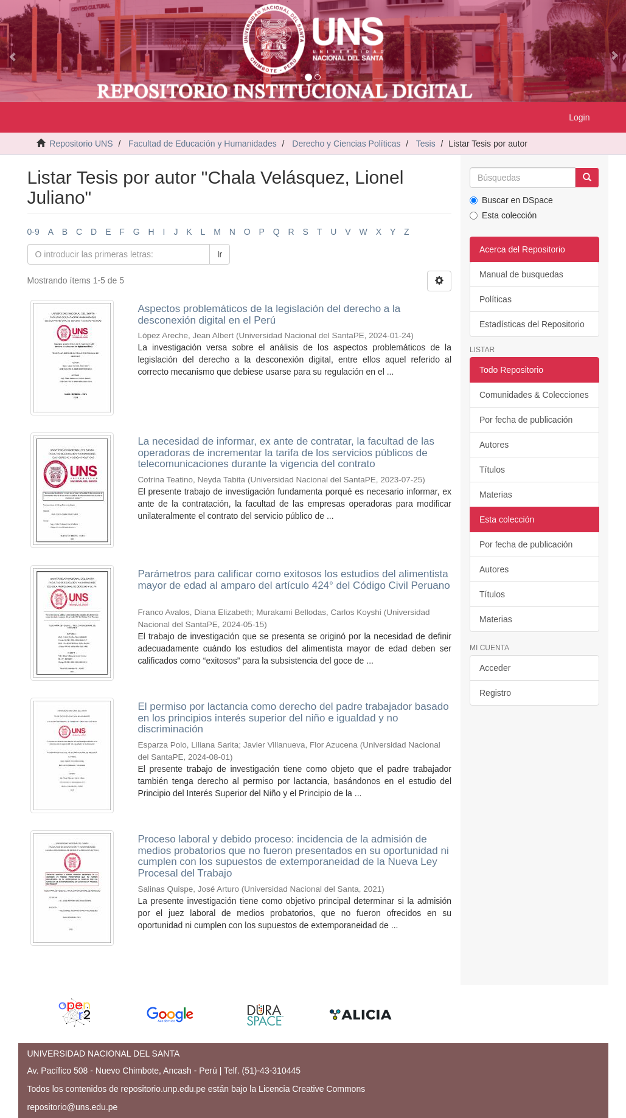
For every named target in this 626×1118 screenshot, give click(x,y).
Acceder (494, 668)
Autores (494, 445)
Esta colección (503, 215)
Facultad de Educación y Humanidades (202, 143)
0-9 (33, 232)
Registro (495, 693)
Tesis (426, 143)
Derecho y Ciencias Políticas (346, 143)
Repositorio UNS (81, 143)
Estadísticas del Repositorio (532, 324)
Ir (220, 254)
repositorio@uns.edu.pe (72, 1107)
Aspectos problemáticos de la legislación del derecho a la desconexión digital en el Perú (268, 314)
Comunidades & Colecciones (534, 395)
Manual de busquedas (521, 274)
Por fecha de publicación (525, 420)
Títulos (492, 469)
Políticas (495, 299)
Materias (495, 494)
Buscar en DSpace (511, 200)
